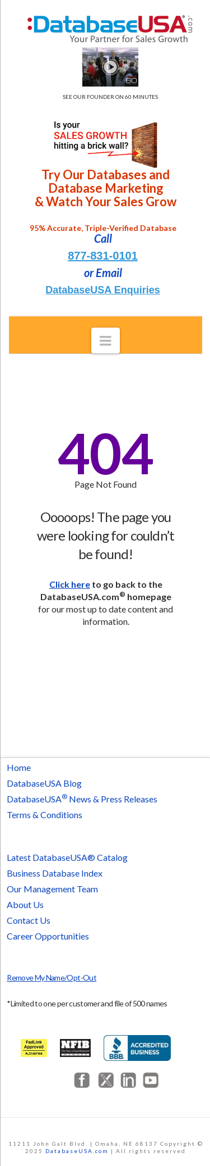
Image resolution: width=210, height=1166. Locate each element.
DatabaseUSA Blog (44, 783)
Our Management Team (52, 888)
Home (19, 767)
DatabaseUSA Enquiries (102, 290)
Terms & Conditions (44, 814)
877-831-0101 (103, 255)
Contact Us (28, 920)
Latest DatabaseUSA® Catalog (67, 857)
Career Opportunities (48, 936)
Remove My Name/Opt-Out (51, 977)
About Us (25, 904)
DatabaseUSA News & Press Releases (82, 798)
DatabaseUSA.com (77, 1150)
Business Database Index (54, 873)
